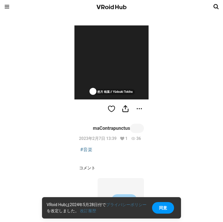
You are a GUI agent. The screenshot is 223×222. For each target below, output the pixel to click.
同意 (163, 208)
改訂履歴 (88, 210)
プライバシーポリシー (126, 204)
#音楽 (86, 149)
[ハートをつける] (111, 108)
